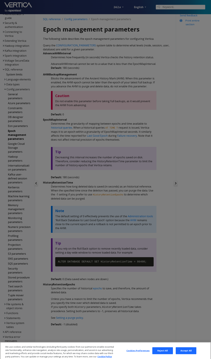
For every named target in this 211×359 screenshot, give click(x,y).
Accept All (186, 353)
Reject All (162, 353)
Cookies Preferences (138, 353)
